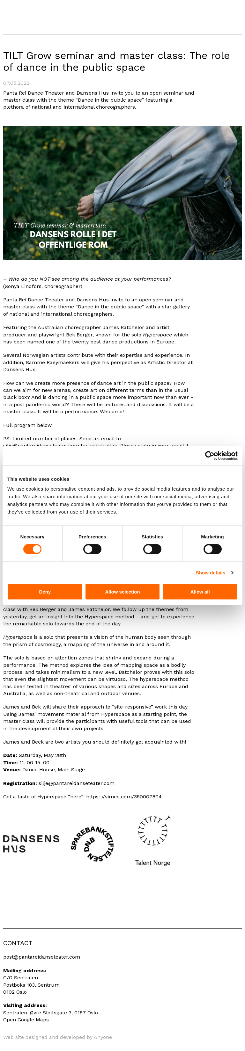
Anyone (103, 1037)
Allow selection (122, 591)
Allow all (200, 591)
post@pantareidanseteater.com (41, 957)
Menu (235, 19)
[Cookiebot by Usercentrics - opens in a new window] (210, 455)
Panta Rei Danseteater (35, 17)
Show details (211, 572)
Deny (45, 591)
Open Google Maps (26, 1020)
